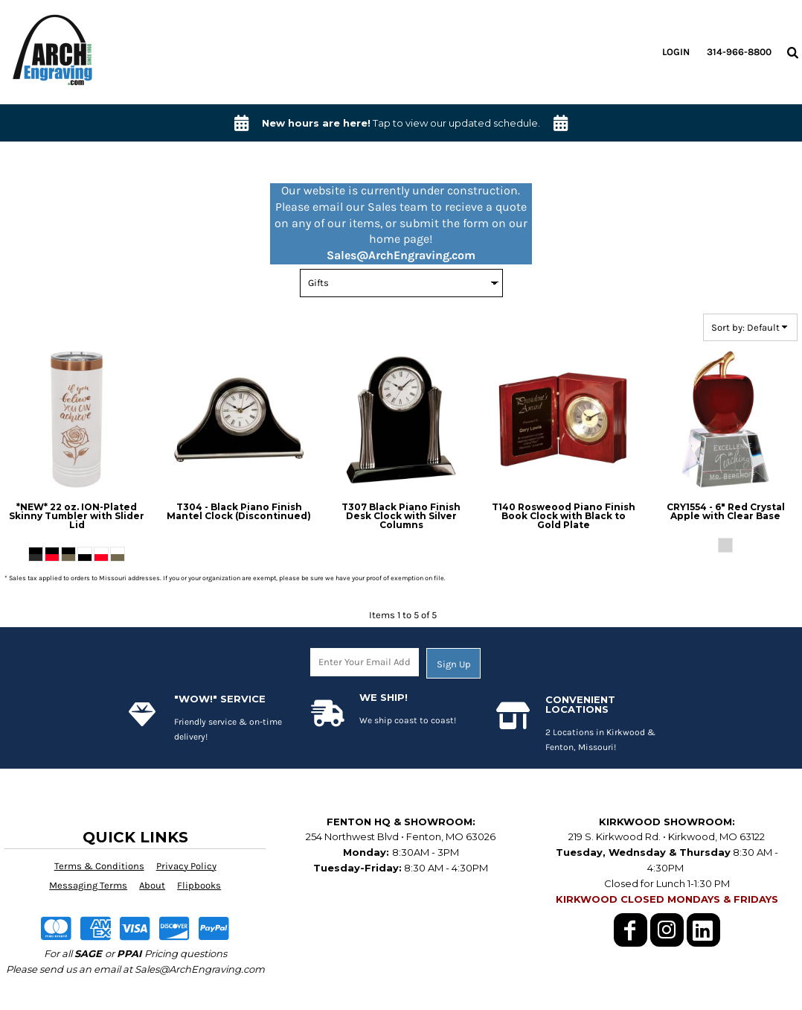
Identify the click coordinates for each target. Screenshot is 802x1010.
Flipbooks (199, 885)
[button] (792, 52)
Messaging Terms (88, 885)
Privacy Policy (186, 865)
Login (676, 51)
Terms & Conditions (99, 865)
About (152, 885)
